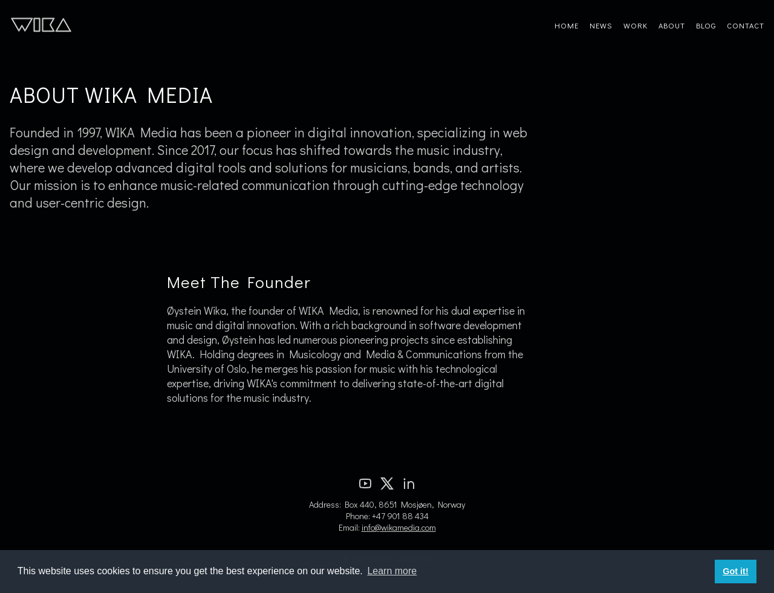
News (601, 25)
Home (566, 25)
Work (635, 25)
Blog (706, 25)
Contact (745, 25)
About (672, 25)
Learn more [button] (392, 571)
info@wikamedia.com (399, 527)
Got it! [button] (735, 571)
